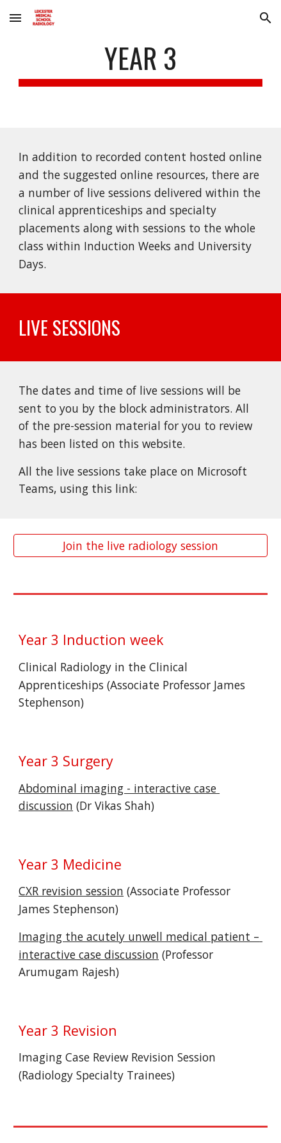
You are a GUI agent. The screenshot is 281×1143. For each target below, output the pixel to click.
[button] (15, 17)
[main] (140, 64)
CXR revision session (71, 890)
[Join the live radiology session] (140, 546)
